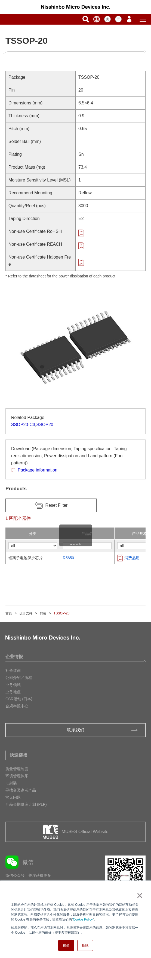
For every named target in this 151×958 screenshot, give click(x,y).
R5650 (68, 558)
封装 (43, 613)
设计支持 (25, 613)
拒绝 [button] (85, 945)
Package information (37, 470)
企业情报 (14, 656)
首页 (8, 613)
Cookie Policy (83, 919)
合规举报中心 (16, 706)
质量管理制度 (16, 769)
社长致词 (13, 670)
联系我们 (75, 730)
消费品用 (132, 558)
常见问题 (13, 797)
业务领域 (13, 684)
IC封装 (11, 783)
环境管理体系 (16, 776)
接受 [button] (66, 945)
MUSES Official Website (85, 831)
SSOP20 (44, 424)
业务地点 (13, 692)
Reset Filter (56, 505)
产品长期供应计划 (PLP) (26, 804)
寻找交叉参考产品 (20, 790)
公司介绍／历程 (18, 677)
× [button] (139, 895)
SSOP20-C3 (23, 424)
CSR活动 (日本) (18, 699)
